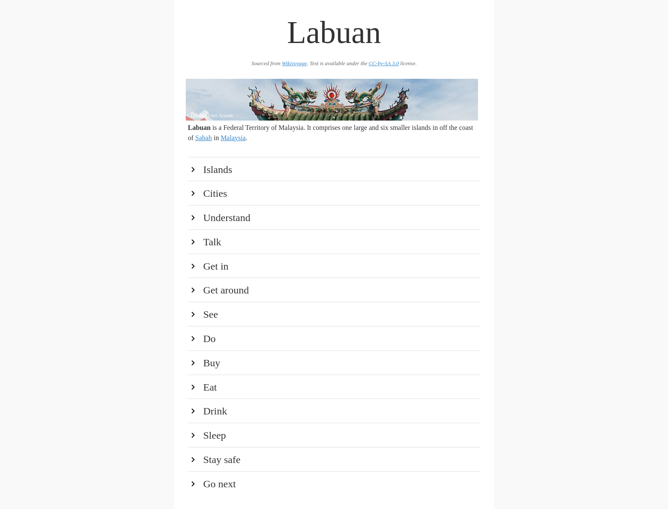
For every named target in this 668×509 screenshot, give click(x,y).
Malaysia (233, 137)
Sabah (203, 137)
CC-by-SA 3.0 (384, 63)
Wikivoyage (294, 63)
